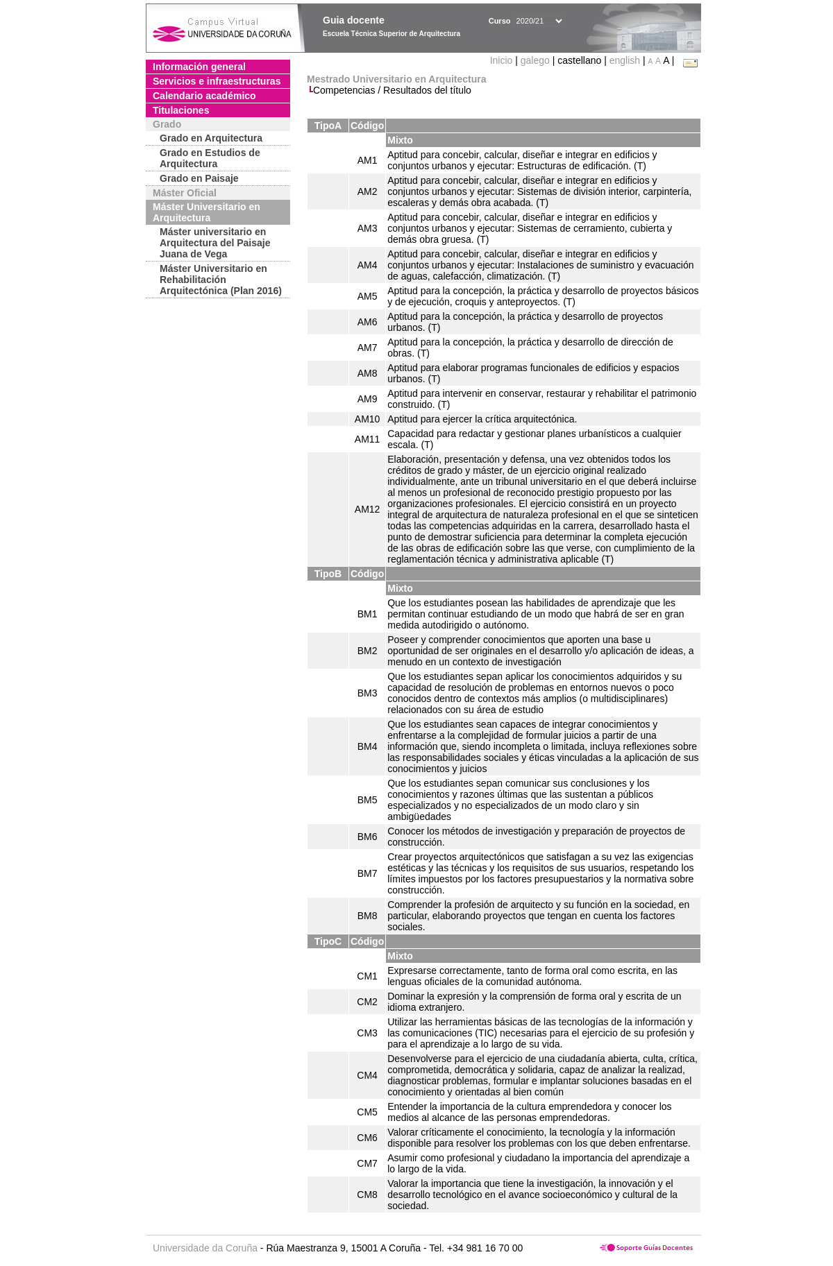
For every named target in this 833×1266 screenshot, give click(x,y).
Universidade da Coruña (205, 1248)
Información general (199, 66)
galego (535, 60)
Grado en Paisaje (199, 178)
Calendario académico (204, 95)
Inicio (503, 60)
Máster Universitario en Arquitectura (206, 212)
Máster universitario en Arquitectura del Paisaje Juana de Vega (215, 242)
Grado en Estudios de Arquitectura (210, 158)
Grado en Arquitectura (211, 138)
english (624, 60)
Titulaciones (181, 110)
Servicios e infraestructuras (216, 81)
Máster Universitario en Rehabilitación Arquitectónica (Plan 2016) (221, 279)
